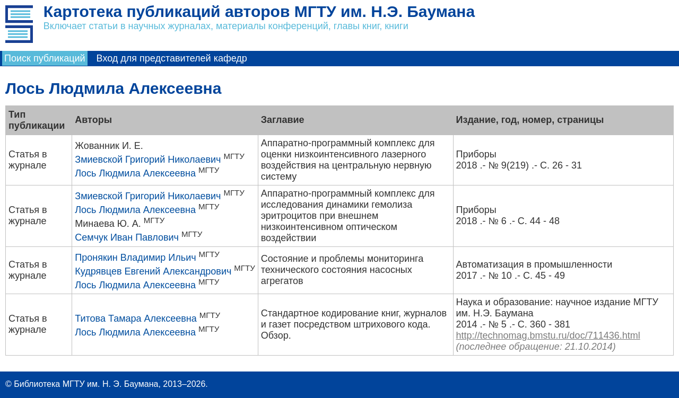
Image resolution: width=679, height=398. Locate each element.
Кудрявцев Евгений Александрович (153, 271)
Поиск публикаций (44, 58)
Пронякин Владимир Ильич (135, 257)
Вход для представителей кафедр (172, 58)
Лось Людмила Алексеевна (135, 173)
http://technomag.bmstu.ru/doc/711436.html (548, 335)
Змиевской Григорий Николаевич (148, 159)
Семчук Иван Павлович (127, 237)
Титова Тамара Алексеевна (135, 318)
